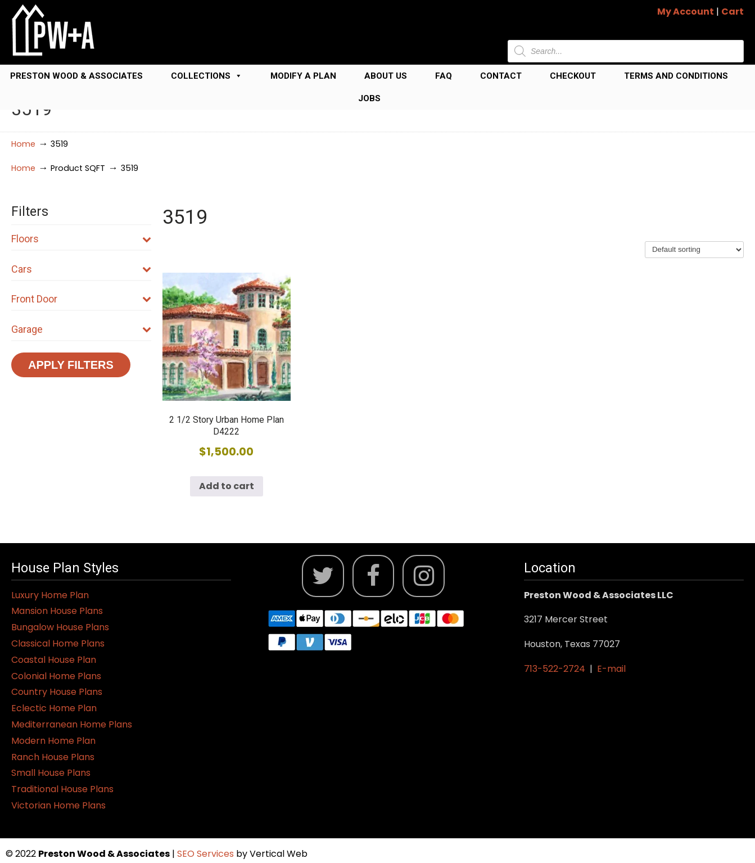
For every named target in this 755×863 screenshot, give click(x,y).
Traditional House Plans (62, 789)
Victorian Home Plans (58, 805)
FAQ (443, 76)
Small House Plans (51, 772)
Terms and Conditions (676, 76)
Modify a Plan (303, 76)
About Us (385, 76)
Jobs (369, 98)
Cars (81, 269)
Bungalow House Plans (60, 627)
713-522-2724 (554, 668)
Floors (81, 239)
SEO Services (206, 853)
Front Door (81, 299)
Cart (732, 11)
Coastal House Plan (53, 659)
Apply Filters (71, 365)
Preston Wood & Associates (76, 76)
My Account (685, 11)
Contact (501, 76)
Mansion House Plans (57, 610)
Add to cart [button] (226, 486)
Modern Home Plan (53, 740)
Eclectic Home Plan (54, 708)
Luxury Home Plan (50, 595)
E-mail (611, 668)
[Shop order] (694, 249)
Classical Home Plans (58, 643)
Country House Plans (56, 691)
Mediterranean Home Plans (71, 724)
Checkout (573, 76)
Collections (206, 76)
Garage (81, 329)
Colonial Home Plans (56, 676)
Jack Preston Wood (53, 30)
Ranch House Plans (52, 757)
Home (23, 144)
